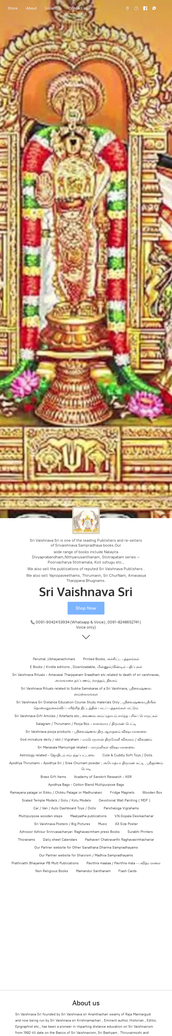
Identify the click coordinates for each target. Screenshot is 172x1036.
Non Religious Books (51, 871)
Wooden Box (152, 792)
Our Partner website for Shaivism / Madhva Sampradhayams (86, 855)
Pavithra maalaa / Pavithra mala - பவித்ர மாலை (123, 863)
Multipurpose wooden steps (40, 816)
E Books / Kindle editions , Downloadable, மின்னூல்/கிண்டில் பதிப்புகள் (86, 667)
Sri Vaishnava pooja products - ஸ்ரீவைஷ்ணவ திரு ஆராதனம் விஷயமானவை (86, 732)
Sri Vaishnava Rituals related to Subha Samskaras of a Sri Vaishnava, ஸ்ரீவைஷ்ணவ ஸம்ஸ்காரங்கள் (86, 691)
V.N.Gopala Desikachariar (134, 816)
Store (13, 8)
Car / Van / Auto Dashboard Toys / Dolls (64, 808)
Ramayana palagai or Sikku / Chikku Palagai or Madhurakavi (56, 792)
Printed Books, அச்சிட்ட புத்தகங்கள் (111, 659)
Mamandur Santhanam (93, 871)
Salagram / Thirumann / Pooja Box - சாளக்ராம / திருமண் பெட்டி (86, 724)
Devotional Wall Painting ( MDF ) (124, 800)
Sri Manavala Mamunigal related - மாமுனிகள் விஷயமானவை (86, 747)
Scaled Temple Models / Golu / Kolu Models (56, 800)
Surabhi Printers (140, 832)
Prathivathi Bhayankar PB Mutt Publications (45, 863)
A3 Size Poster (126, 824)
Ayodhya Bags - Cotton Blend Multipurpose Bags (86, 785)
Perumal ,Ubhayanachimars (54, 659)
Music (102, 824)
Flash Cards (127, 871)
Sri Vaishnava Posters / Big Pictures (62, 824)
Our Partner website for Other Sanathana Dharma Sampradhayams (86, 847)
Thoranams (26, 840)
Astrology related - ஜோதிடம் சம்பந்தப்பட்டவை (57, 755)
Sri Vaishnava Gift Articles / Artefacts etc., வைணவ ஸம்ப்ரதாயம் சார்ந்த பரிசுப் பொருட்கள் (86, 716)
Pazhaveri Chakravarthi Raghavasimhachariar (119, 840)
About (31, 8)
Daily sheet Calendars (60, 840)
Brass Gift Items (53, 777)
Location (52, 8)
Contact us (78, 8)
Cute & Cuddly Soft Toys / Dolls (127, 755)
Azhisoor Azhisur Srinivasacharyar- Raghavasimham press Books (69, 832)
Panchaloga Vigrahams (121, 808)
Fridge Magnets (122, 792)
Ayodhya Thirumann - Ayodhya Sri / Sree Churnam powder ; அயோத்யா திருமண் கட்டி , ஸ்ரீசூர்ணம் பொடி (86, 766)
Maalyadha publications (88, 816)
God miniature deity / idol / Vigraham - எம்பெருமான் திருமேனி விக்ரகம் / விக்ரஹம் (86, 739)
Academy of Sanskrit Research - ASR (103, 777)
